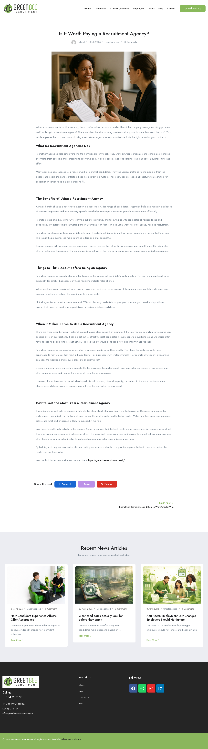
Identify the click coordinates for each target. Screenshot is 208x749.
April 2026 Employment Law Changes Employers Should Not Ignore (171, 618)
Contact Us (84, 697)
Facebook (65, 484)
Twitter (86, 484)
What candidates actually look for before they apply (101, 618)
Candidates (100, 8)
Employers (138, 8)
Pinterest (106, 484)
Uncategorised (112, 42)
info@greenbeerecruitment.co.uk (17, 713)
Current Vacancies (119, 8)
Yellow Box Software (71, 739)
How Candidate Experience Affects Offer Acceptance (34, 618)
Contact (171, 8)
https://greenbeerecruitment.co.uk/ (106, 460)
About (151, 8)
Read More (17, 640)
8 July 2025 (95, 42)
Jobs (81, 691)
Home (87, 8)
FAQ (81, 703)
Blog (160, 8)
